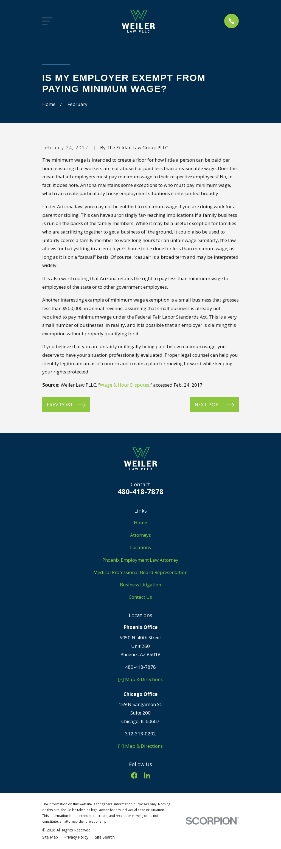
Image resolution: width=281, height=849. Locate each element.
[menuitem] (50, 837)
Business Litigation (140, 584)
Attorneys (140, 535)
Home (140, 522)
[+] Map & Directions (140, 679)
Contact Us (140, 597)
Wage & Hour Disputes (124, 385)
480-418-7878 (140, 491)
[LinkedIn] (147, 775)
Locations (140, 547)
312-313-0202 (140, 733)
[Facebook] (134, 775)
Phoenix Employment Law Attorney (140, 560)
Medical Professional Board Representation (140, 572)
